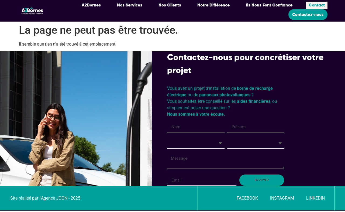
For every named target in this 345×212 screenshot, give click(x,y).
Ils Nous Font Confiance (269, 5)
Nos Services (129, 5)
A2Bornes (91, 5)
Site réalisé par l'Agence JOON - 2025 (45, 199)
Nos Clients (169, 5)
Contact (317, 5)
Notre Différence (213, 5)
